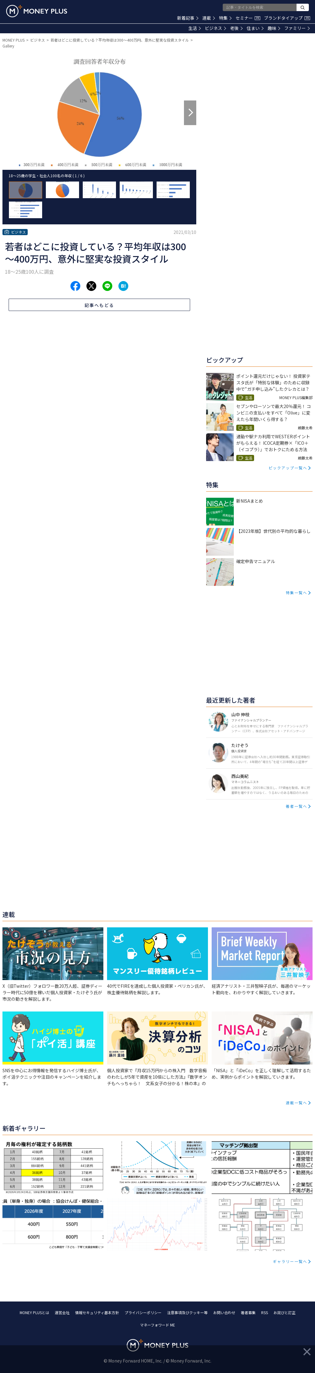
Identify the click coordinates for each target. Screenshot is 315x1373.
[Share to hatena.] (123, 286)
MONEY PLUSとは (34, 1312)
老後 (236, 28)
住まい (255, 28)
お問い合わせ (224, 1312)
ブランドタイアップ (287, 18)
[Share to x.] (91, 286)
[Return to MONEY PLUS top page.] (36, 11)
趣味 (274, 28)
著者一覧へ (296, 806)
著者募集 (248, 1312)
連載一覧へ (296, 1102)
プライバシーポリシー (143, 1312)
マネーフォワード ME (157, 1324)
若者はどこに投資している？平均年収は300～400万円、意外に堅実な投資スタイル (119, 40)
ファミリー (297, 28)
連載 (208, 18)
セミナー (248, 18)
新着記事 (187, 18)
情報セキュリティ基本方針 (97, 1312)
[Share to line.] (107, 286)
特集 (225, 18)
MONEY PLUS (13, 40)
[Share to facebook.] (75, 286)
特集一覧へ (296, 592)
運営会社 (62, 1312)
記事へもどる (99, 305)
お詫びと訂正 (284, 1312)
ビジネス (215, 28)
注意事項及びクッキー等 (187, 1312)
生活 (194, 28)
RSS (264, 1312)
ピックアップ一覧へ (288, 467)
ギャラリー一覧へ (290, 1261)
